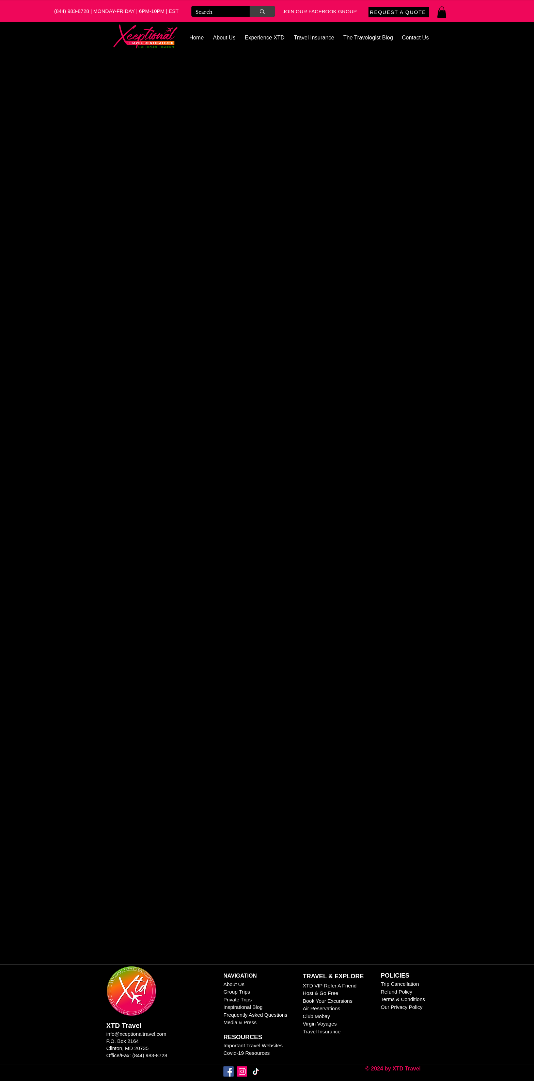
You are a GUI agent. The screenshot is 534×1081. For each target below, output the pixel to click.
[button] (441, 12)
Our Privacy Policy (402, 1007)
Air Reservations (321, 1008)
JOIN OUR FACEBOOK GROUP (320, 11)
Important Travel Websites (253, 1045)
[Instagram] (242, 1071)
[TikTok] (256, 1071)
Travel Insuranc (320, 1031)
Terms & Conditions (403, 999)
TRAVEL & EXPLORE (333, 976)
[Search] (215, 12)
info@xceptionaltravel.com (136, 1034)
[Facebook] (228, 1071)
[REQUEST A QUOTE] (398, 12)
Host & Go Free (320, 993)
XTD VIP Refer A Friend (330, 985)
